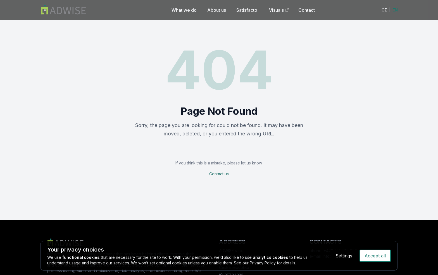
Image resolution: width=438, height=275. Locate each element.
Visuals (279, 10)
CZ (384, 10)
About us (216, 10)
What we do (184, 10)
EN (395, 10)
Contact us (219, 173)
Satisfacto (246, 10)
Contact (306, 10)
